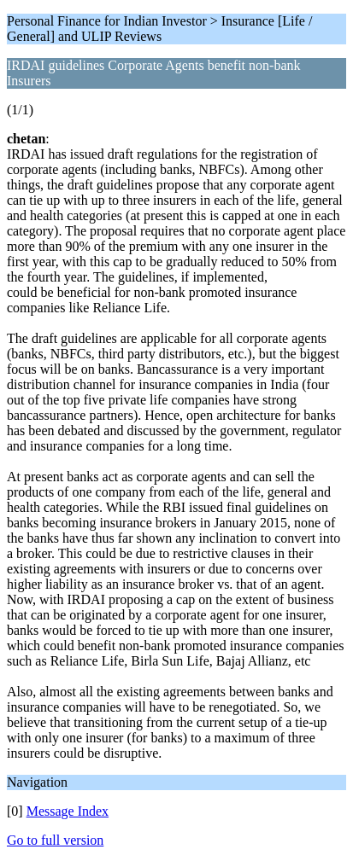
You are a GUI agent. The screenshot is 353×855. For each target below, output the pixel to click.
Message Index (67, 811)
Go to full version (55, 840)
